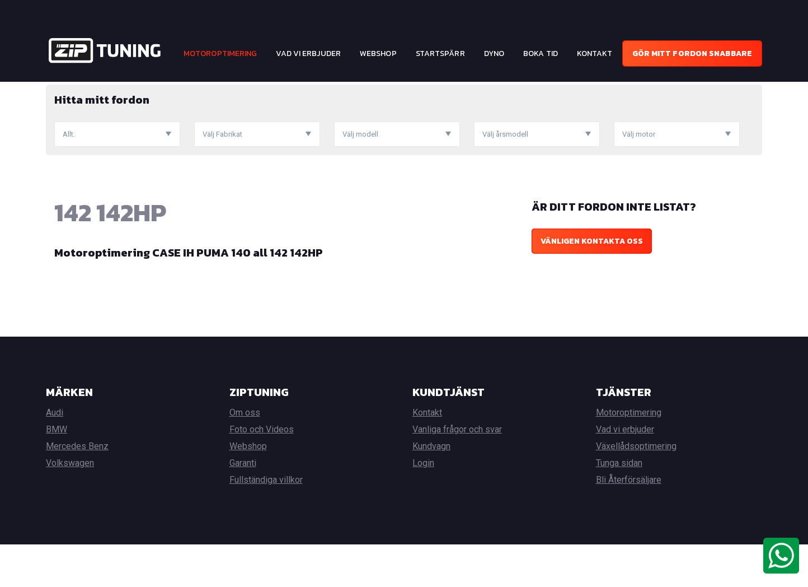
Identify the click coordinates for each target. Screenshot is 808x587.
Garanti (242, 505)
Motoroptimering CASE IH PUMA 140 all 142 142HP (188, 295)
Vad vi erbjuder (308, 53)
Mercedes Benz (77, 488)
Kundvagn (431, 488)
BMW (56, 472)
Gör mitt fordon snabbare (692, 53)
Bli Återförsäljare (628, 522)
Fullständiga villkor (266, 522)
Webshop (378, 53)
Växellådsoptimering (636, 488)
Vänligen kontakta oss (592, 284)
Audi (54, 455)
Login (423, 505)
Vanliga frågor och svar (457, 472)
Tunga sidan (619, 505)
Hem (54, 90)
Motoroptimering (220, 53)
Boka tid (540, 53)
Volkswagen (70, 505)
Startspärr (440, 53)
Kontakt (595, 53)
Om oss (244, 455)
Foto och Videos (261, 472)
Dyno (494, 53)
